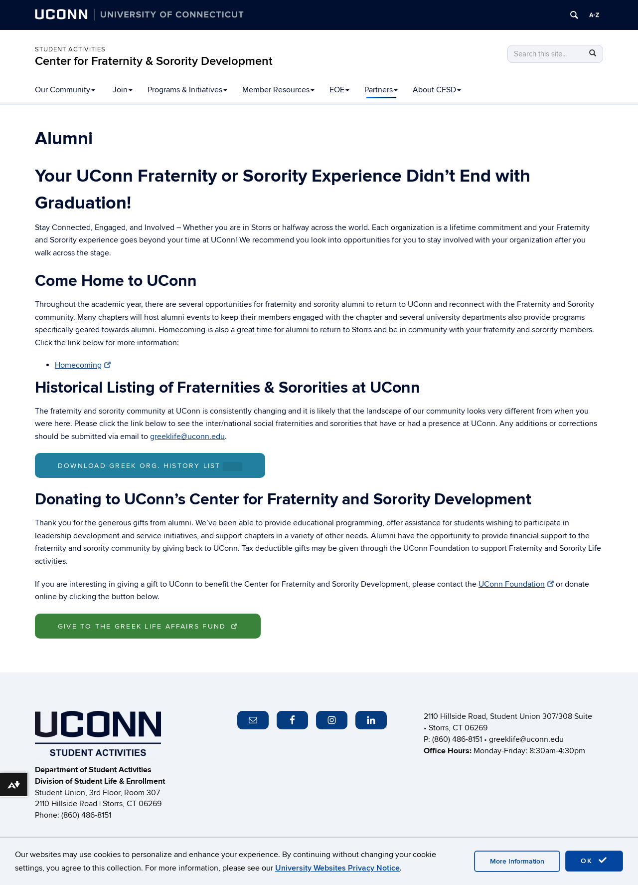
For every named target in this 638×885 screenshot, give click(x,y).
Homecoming (83, 365)
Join (123, 90)
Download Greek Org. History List (150, 465)
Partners (381, 90)
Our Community (65, 90)
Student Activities (70, 49)
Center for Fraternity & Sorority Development (154, 61)
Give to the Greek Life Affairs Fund (148, 626)
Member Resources (278, 90)
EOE (339, 90)
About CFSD (437, 90)
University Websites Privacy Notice (337, 868)
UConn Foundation (516, 584)
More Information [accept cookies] (517, 861)
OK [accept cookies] (594, 860)
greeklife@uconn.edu (187, 437)
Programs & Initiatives (187, 90)
